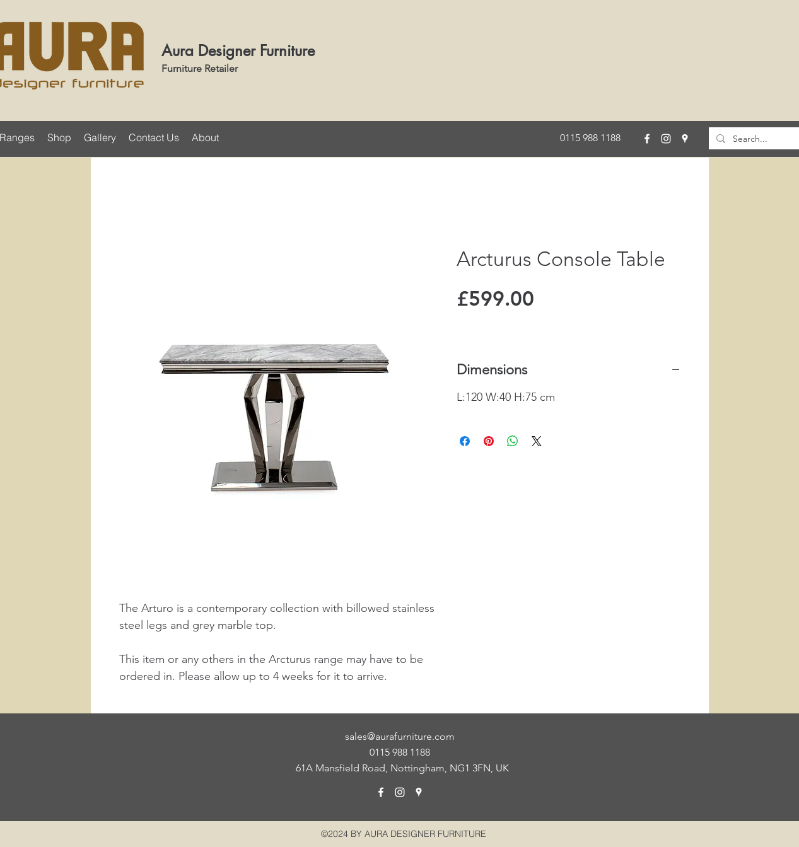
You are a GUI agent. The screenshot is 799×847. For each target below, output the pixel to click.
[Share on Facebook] (464, 441)
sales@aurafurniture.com (400, 736)
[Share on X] (536, 441)
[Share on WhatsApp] (512, 441)
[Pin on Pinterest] (488, 441)
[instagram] (666, 138)
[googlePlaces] (685, 138)
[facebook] (647, 138)
